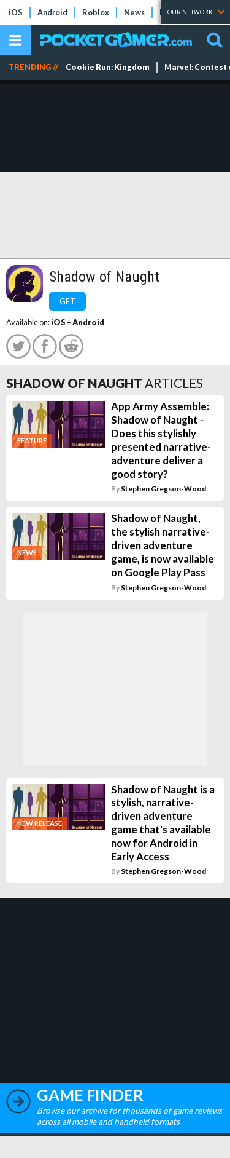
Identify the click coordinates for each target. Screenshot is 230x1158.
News (134, 12)
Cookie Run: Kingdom (108, 67)
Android (52, 12)
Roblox (95, 12)
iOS (16, 12)
